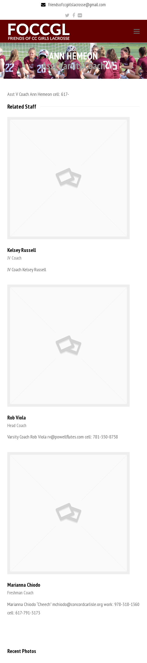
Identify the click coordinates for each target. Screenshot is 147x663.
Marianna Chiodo (23, 584)
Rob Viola (16, 417)
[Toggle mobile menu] (137, 31)
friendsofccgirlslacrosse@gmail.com (77, 5)
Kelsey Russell (21, 250)
